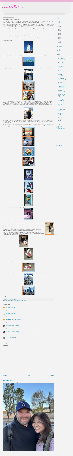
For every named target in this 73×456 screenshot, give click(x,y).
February (59, 117)
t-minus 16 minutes (61, 63)
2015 (58, 33)
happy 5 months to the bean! (62, 114)
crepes (6, 300)
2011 (58, 38)
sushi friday (60, 74)
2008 (58, 42)
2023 (58, 22)
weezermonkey (8, 319)
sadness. (59, 70)
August (59, 49)
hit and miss (60, 110)
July (59, 50)
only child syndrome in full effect (63, 59)
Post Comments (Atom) (10, 377)
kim (6, 307)
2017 (58, 30)
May (59, 53)
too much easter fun (61, 71)
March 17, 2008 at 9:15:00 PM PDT (12, 313)
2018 (58, 29)
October (59, 46)
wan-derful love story (60, 129)
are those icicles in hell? (61, 87)
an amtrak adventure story (8, 380)
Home (29, 375)
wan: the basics (59, 126)
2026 (58, 18)
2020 (58, 26)
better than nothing (61, 62)
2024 (58, 21)
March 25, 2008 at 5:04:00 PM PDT (12, 337)
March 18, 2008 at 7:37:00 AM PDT (13, 331)
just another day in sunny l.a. (62, 86)
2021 (58, 25)
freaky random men (17, 300)
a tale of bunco (60, 90)
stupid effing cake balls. (61, 91)
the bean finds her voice (61, 83)
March (59, 55)
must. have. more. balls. (61, 94)
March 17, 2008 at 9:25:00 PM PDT (14, 325)
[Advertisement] (62, 137)
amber (7, 331)
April (59, 54)
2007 (58, 120)
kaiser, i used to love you (62, 66)
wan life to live (12, 7)
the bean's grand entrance (61, 128)
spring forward (60, 113)
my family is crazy (61, 67)
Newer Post (5, 375)
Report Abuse (59, 145)
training (25, 300)
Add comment (5, 345)
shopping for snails (61, 97)
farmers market (13, 300)
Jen (6, 313)
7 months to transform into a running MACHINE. (62, 107)
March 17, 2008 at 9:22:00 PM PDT (16, 319)
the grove (22, 300)
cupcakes (9, 300)
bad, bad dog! (60, 82)
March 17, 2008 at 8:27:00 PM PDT (12, 307)
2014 (58, 34)
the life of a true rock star (62, 103)
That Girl (7, 325)
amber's (19, 21)
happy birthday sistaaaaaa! (62, 99)
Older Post (52, 375)
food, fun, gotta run (61, 100)
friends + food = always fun (62, 79)
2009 (58, 41)
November (60, 45)
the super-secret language (62, 109)
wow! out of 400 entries (61, 75)
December (60, 43)
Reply (6, 310)
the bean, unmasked (61, 78)
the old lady (59, 127)
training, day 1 (60, 104)
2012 (58, 37)
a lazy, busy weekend (61, 58)
